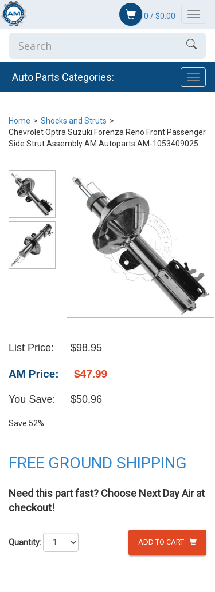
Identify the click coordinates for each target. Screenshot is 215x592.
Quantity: (25, 542)
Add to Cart (167, 542)
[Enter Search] (93, 46)
